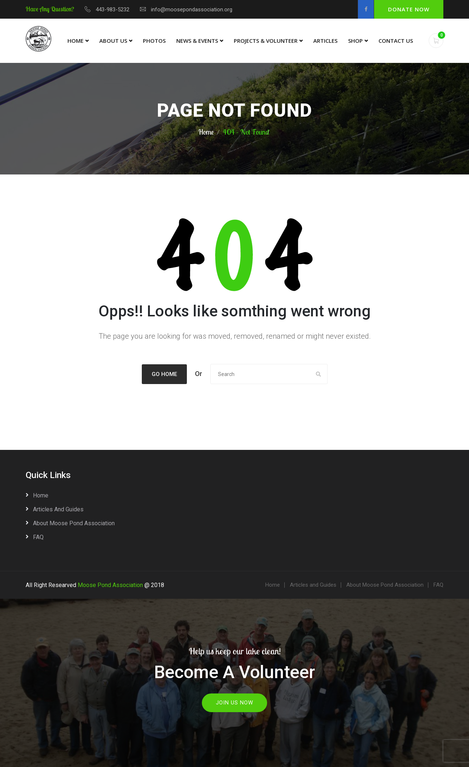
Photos (154, 40)
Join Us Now (234, 702)
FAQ (38, 537)
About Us (113, 40)
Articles (325, 40)
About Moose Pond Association (74, 523)
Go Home (164, 374)
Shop (355, 40)
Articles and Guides (58, 509)
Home (75, 40)
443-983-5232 (112, 9)
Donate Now (408, 9)
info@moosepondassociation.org (191, 9)
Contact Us (395, 40)
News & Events (197, 40)
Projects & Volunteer (266, 40)
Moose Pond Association (110, 585)
